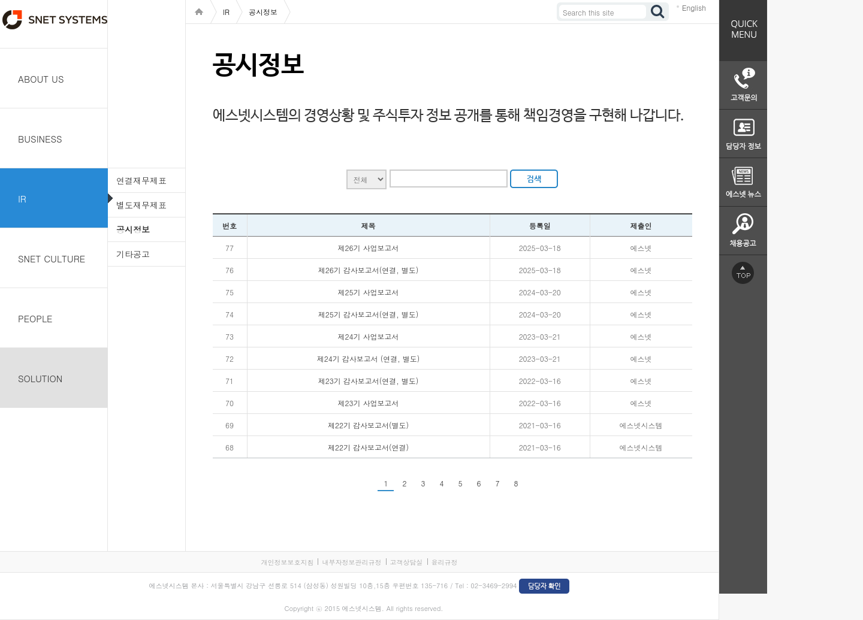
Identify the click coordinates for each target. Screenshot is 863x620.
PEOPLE (35, 318)
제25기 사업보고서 (368, 292)
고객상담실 (406, 562)
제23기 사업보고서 (368, 403)
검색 (658, 11)
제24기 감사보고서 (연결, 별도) (368, 358)
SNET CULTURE (51, 258)
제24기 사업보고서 (368, 336)
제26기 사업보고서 (368, 248)
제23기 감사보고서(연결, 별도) (368, 381)
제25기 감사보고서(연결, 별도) (368, 314)
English (694, 7)
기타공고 (133, 254)
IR (22, 198)
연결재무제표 (141, 180)
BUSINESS (40, 138)
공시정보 (133, 229)
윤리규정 (445, 562)
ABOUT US (41, 78)
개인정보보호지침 (287, 562)
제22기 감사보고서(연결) (368, 447)
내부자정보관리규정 (351, 562)
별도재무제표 (141, 205)
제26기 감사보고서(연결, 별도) (368, 270)
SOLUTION (40, 378)
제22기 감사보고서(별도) (368, 425)
